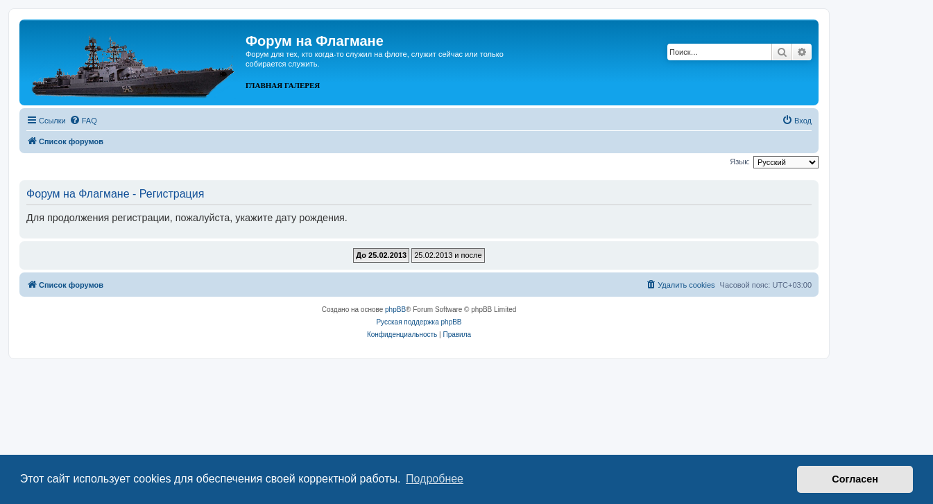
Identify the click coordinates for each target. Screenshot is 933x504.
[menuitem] (83, 120)
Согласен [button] (855, 479)
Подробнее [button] (434, 479)
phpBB (395, 309)
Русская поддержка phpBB (418, 322)
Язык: (740, 161)
